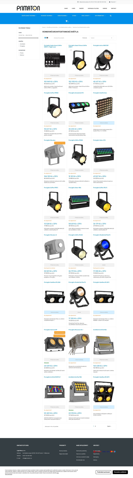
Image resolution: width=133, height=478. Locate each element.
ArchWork (22, 44)
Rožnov (22, 55)
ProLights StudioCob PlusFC (101, 235)
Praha (21, 53)
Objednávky (96, 454)
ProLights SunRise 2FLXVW (52, 282)
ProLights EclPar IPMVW (51, 93)
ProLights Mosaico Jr (50, 235)
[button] (110, 15)
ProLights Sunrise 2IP (50, 329)
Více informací (8, 474)
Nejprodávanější (63, 454)
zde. (58, 473)
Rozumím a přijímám (120, 472)
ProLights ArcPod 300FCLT (52, 377)
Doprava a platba (80, 454)
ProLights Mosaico (49, 140)
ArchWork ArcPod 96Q (99, 329)
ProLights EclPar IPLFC (100, 187)
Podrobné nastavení (103, 472)
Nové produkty (63, 450)
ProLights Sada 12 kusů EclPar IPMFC (78, 46)
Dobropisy (96, 457)
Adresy (95, 460)
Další (109, 426)
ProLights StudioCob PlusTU (77, 282)
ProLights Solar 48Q (75, 187)
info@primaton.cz (27, 458)
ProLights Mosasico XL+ (76, 329)
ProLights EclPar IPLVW (76, 235)
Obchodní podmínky (81, 450)
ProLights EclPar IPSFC (51, 187)
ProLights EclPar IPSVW (76, 140)
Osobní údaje (96, 450)
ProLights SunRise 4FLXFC (101, 377)
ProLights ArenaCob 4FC (76, 93)
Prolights (22, 46)
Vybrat (102, 38)
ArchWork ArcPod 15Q (75, 377)
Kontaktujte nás (80, 460)
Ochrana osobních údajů (82, 457)
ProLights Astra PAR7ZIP (100, 45)
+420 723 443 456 (27, 455)
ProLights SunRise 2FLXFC (101, 282)
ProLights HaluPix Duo (100, 93)
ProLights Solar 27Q (99, 140)
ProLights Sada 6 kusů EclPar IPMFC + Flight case (53, 46)
